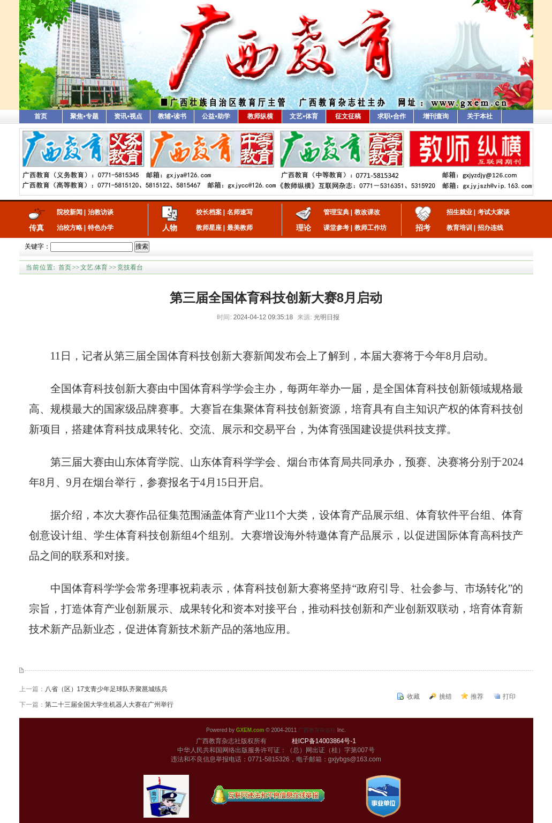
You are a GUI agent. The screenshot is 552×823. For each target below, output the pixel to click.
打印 (509, 696)
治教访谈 (101, 212)
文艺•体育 (303, 116)
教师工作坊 (370, 227)
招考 (422, 227)
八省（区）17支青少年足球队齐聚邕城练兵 (106, 689)
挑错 (445, 696)
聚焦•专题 (84, 116)
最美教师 (240, 227)
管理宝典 (336, 212)
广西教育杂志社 (317, 730)
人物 (169, 227)
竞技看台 (130, 267)
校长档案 (209, 212)
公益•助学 (216, 116)
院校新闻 (69, 212)
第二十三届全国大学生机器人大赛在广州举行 (109, 704)
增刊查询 (436, 116)
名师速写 (240, 212)
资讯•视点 (128, 116)
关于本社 (480, 116)
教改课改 (367, 212)
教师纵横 (260, 116)
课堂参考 (336, 227)
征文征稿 (348, 116)
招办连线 (490, 227)
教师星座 (209, 227)
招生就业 (459, 212)
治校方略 (69, 227)
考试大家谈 (494, 212)
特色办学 (101, 227)
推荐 (477, 696)
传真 (36, 227)
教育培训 (459, 227)
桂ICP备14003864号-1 (324, 741)
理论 (303, 227)
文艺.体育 (94, 267)
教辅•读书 (172, 116)
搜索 (141, 246)
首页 (40, 116)
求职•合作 (391, 116)
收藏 (413, 696)
